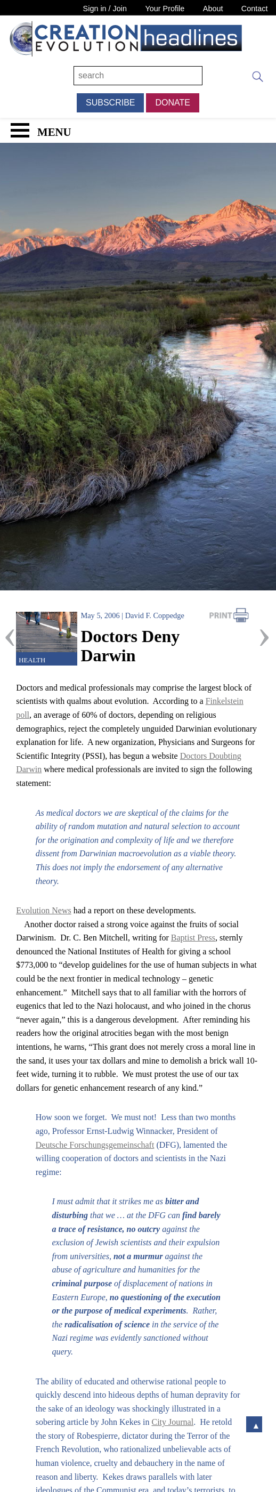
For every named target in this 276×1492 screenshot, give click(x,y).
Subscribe (110, 102)
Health (32, 660)
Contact (254, 8)
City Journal (173, 1421)
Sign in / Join (105, 8)
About (213, 8)
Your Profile (164, 8)
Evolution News (43, 910)
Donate (172, 102)
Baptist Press (193, 937)
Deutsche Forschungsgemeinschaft (95, 1144)
